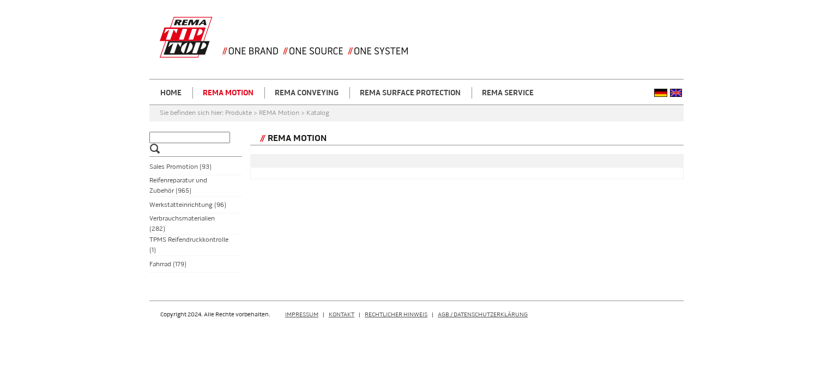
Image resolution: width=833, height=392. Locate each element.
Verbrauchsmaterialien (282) (182, 224)
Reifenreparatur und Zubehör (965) (178, 185)
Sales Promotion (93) (180, 167)
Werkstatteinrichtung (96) (187, 205)
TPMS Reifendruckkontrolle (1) (188, 245)
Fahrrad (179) (167, 264)
